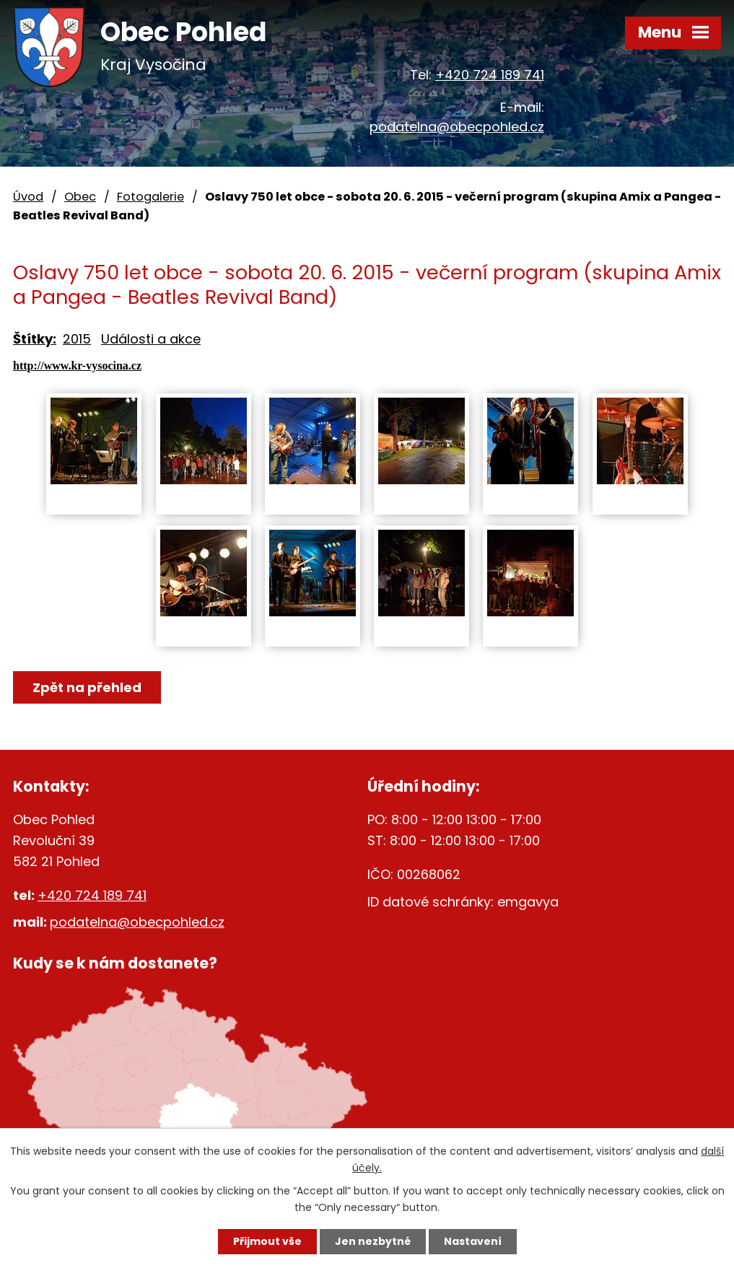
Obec (80, 196)
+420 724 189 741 (489, 75)
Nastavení (473, 1241)
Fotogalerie (150, 196)
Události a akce (151, 339)
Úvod (28, 196)
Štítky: (34, 339)
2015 (77, 339)
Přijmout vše (267, 1241)
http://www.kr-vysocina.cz (77, 365)
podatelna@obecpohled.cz (457, 127)
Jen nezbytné (373, 1241)
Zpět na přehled (86, 687)
